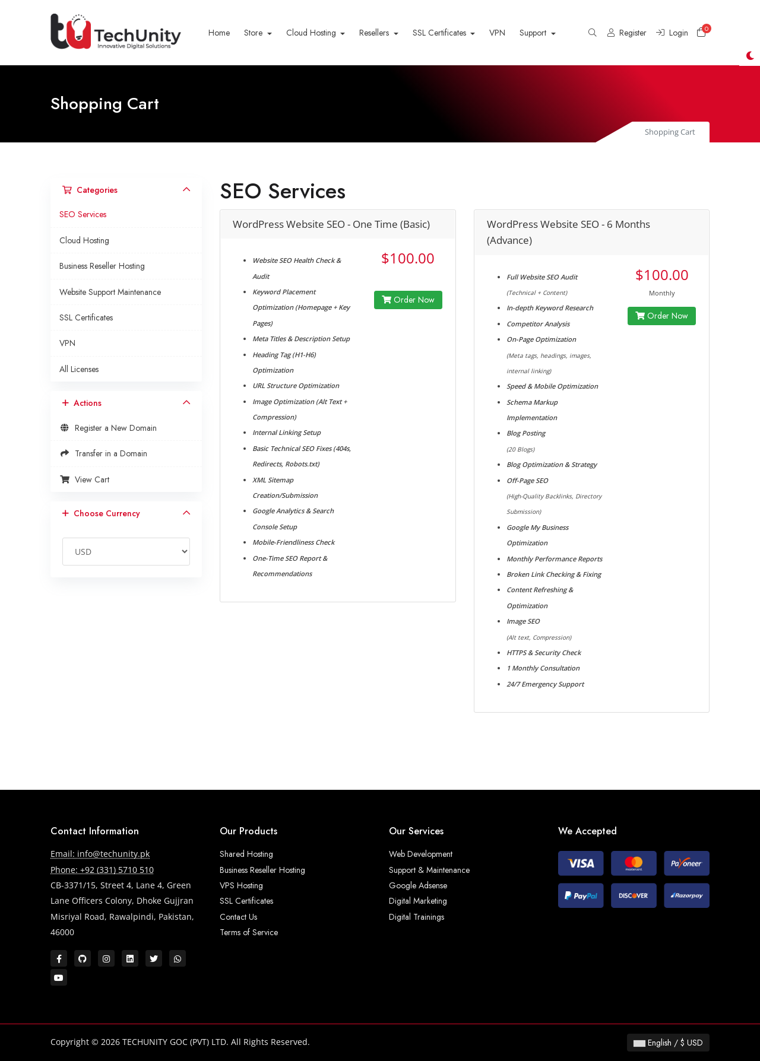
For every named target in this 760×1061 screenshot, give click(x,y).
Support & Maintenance (429, 870)
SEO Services (82, 214)
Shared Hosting (246, 854)
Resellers (375, 33)
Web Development (420, 854)
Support (534, 33)
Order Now (408, 300)
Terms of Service (249, 932)
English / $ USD (668, 1043)
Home (219, 33)
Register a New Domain (108, 428)
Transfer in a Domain (103, 453)
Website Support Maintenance (110, 292)
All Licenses (79, 369)
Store (254, 33)
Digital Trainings (416, 917)
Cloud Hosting (312, 33)
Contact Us (238, 917)
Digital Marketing (418, 901)
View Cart (84, 479)
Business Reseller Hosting (102, 266)
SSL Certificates (440, 33)
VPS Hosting (241, 885)
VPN (497, 33)
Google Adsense (418, 885)
